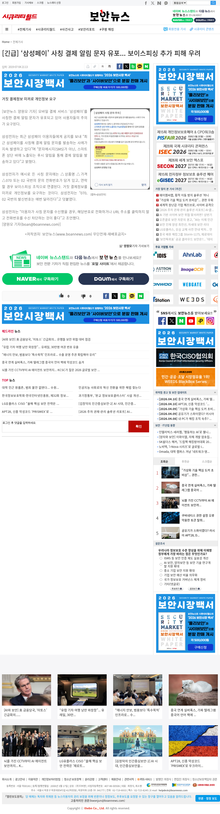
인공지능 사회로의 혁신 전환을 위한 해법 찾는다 (110, 387)
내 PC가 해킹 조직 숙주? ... (185, 419)
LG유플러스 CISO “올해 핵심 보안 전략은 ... (30, 403)
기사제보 (29, 3)
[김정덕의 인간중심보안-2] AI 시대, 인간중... (107, 403)
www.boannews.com (74, 234)
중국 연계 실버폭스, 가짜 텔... (187, 399)
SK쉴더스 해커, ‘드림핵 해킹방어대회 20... (185, 442)
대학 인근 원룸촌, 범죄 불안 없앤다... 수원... (30, 387)
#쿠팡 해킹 (107, 29)
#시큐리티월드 (45, 29)
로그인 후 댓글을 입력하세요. (65, 426)
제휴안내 (116, 779)
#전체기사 (24, 29)
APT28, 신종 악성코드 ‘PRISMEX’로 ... (27, 411)
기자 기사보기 (134, 246)
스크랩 (40, 3)
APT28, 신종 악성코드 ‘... (184, 404)
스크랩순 (207, 461)
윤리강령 (89, 779)
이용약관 (33, 779)
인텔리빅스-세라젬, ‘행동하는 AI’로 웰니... (185, 432)
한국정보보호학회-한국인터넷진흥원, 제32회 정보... (35, 395)
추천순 (185, 461)
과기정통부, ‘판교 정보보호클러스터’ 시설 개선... (110, 395)
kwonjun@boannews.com (107, 800)
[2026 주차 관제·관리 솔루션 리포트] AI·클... (187, 210)
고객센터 (102, 779)
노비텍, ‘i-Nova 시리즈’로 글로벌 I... (181, 447)
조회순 (164, 461)
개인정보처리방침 (50, 779)
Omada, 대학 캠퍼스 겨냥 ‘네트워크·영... (184, 451)
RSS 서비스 (146, 779)
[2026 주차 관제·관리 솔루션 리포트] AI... (105, 411)
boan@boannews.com (40, 224)
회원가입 (16, 3)
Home (6, 42)
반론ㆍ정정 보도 (207, 798)
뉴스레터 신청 (54, 3)
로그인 (5, 3)
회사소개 (6, 779)
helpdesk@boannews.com (173, 790)
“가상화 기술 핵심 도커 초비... (187, 409)
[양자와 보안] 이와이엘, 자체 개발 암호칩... (185, 437)
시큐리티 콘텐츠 (204, 29)
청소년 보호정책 (72, 779)
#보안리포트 (86, 29)
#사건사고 (67, 29)
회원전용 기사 (177, 29)
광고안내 (20, 779)
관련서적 (129, 779)
